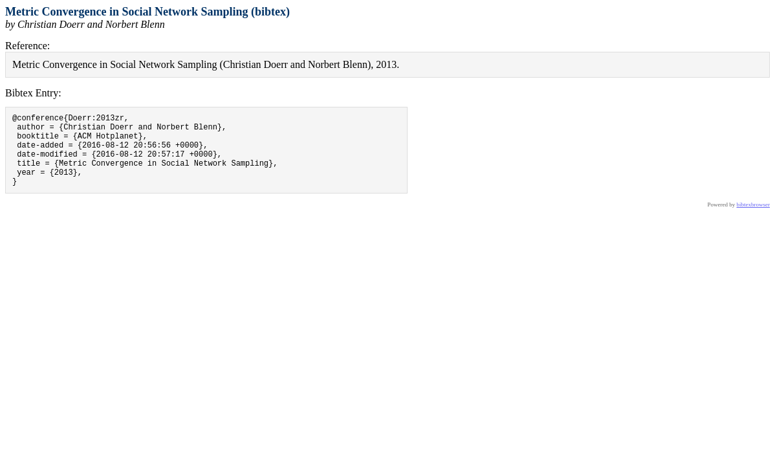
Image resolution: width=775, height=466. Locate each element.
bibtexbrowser (753, 220)
